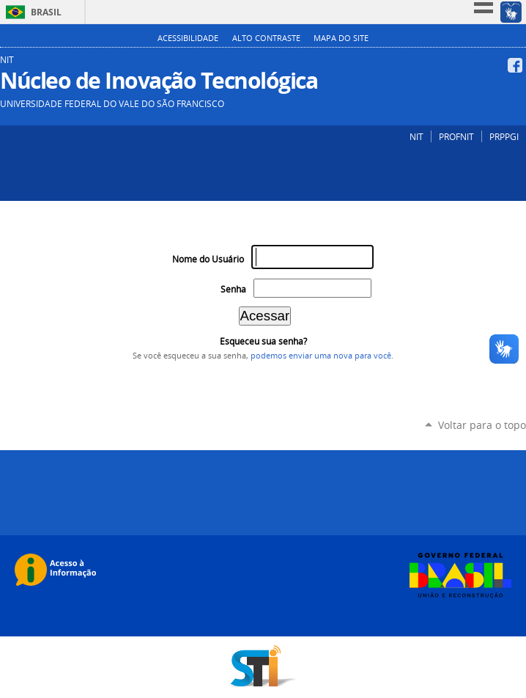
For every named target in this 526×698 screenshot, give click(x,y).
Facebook (517, 65)
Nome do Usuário (208, 259)
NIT (416, 136)
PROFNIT (456, 136)
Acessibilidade (188, 38)
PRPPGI (504, 136)
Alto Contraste (266, 38)
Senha (233, 289)
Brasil (46, 12)
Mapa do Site (341, 38)
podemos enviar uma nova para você (321, 355)
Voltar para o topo (482, 425)
